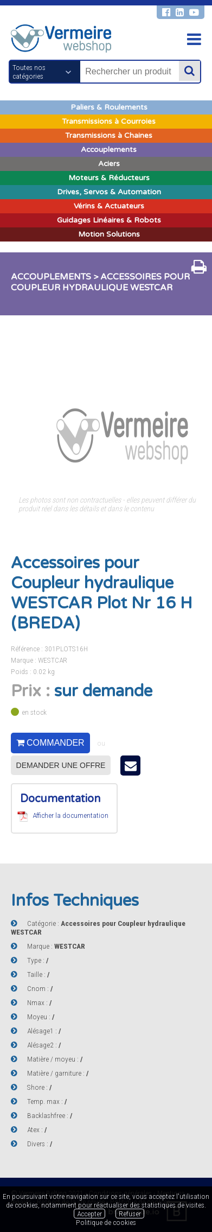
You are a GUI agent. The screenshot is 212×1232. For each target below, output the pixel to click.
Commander (50, 742)
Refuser (130, 1213)
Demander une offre (61, 765)
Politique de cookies (106, 1222)
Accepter (89, 1213)
